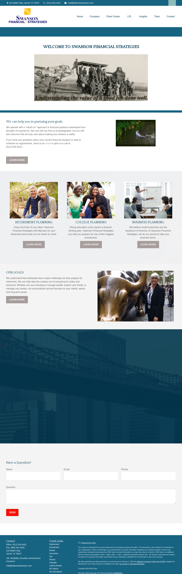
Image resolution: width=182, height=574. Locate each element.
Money (52, 559)
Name (9, 469)
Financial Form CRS (88, 543)
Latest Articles (55, 565)
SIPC (120, 573)
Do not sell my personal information (131, 564)
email (48, 143)
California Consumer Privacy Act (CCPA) (151, 561)
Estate (52, 550)
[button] (80, 16)
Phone (124, 469)
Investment (54, 547)
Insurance (53, 553)
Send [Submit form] (12, 512)
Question (10, 487)
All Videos (53, 568)
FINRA (115, 573)
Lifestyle (53, 562)
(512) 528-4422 (52, 3)
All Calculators (55, 572)
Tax (51, 556)
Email (67, 469)
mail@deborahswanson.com (78, 3)
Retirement (54, 544)
